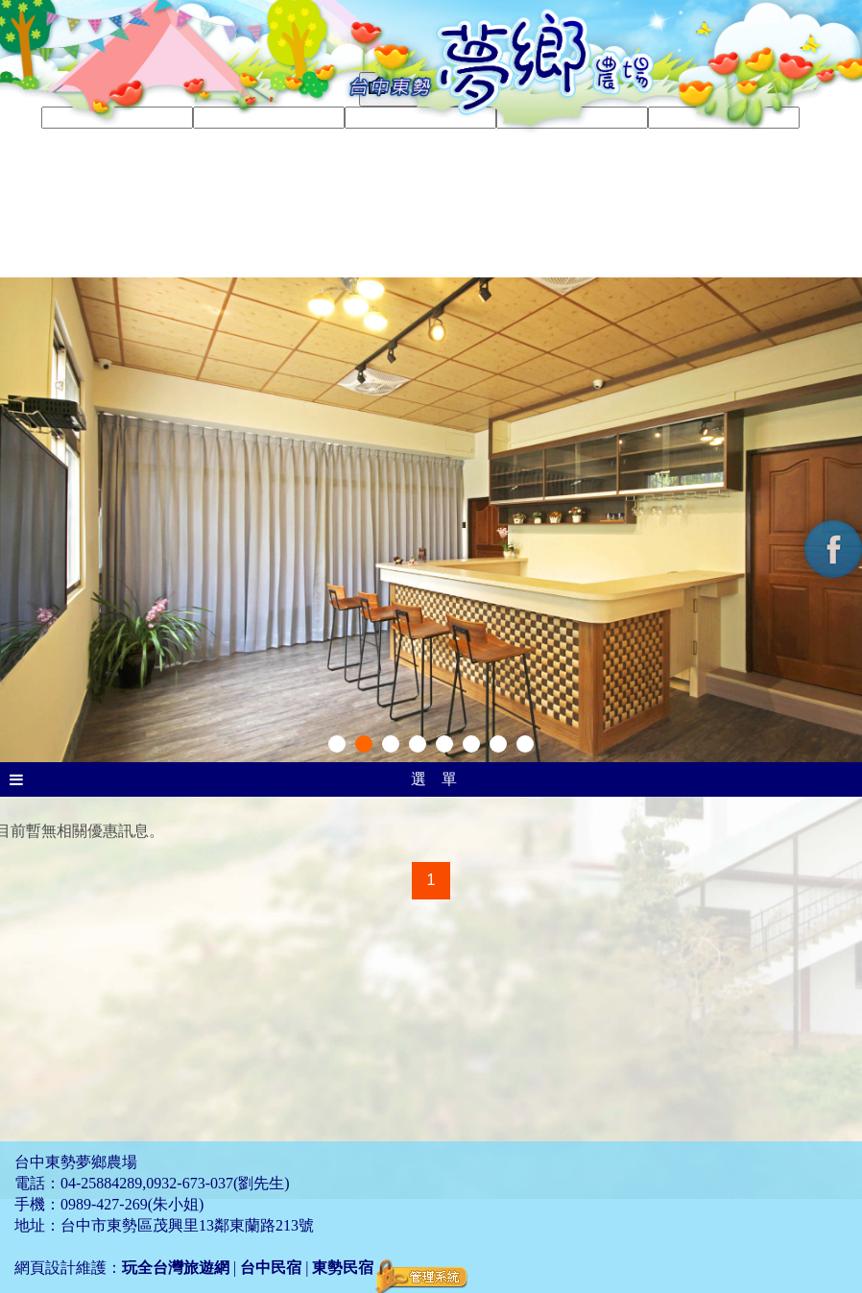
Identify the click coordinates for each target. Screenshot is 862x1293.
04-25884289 (101, 1183)
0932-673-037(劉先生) (217, 1183)
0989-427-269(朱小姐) (132, 1204)
